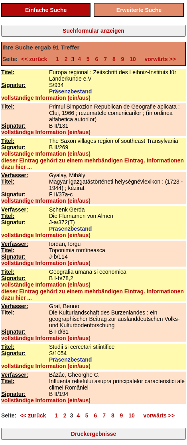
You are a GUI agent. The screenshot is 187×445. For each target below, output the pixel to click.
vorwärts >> (159, 59)
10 (133, 59)
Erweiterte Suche (139, 10)
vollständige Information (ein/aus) (46, 98)
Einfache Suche (46, 10)
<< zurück (35, 59)
